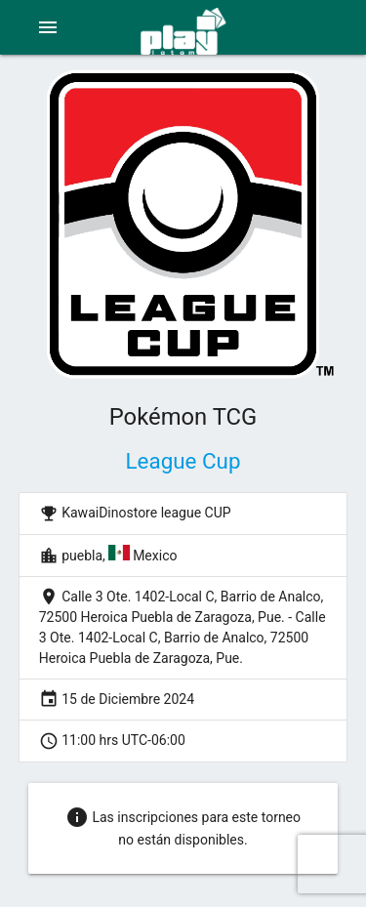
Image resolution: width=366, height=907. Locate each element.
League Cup (183, 461)
